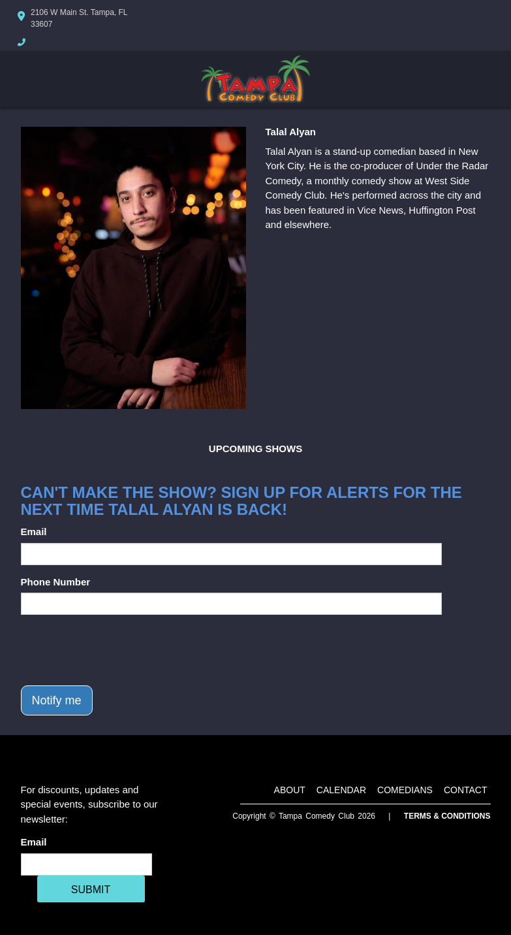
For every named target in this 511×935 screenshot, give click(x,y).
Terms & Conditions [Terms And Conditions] (447, 816)
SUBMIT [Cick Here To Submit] (90, 889)
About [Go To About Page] (289, 790)
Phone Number (56, 581)
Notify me (57, 700)
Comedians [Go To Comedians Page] (405, 790)
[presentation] (120, 650)
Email (34, 531)
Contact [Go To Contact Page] (466, 790)
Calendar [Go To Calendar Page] (341, 790)
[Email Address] (86, 864)
